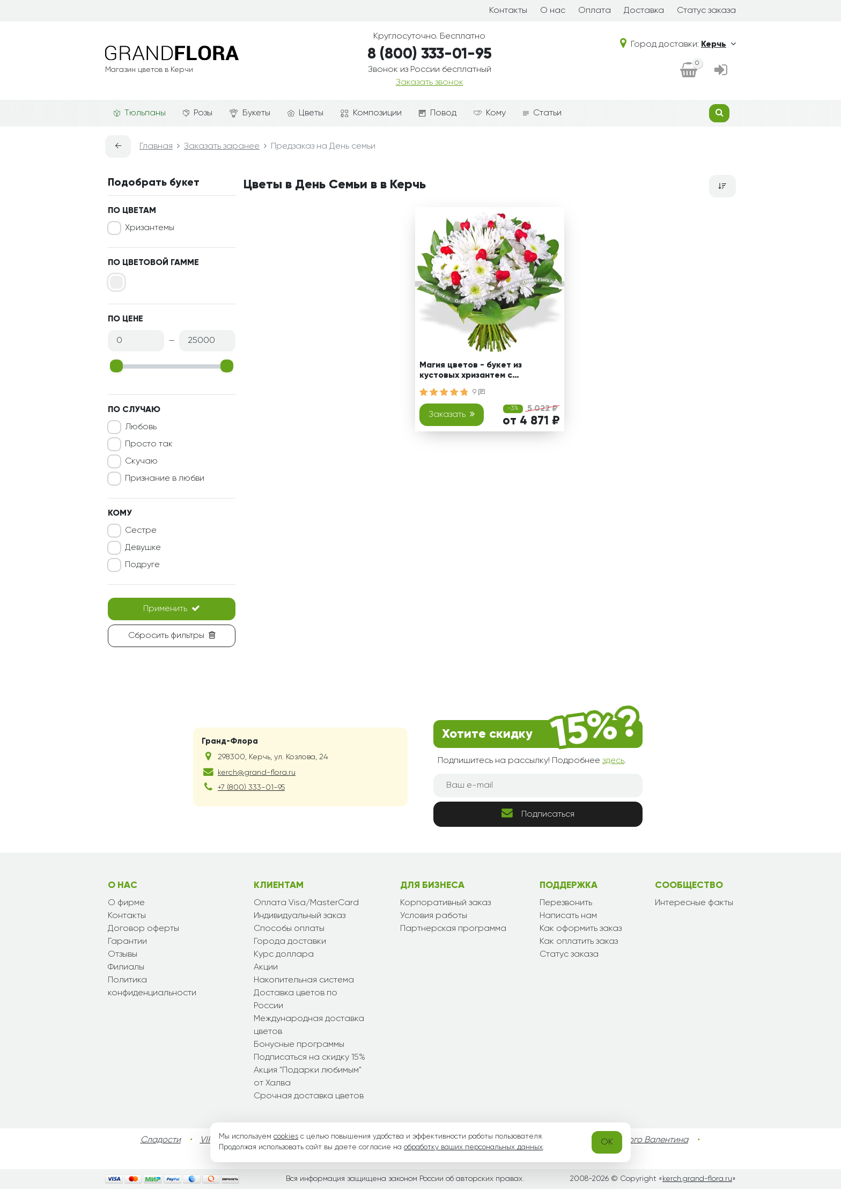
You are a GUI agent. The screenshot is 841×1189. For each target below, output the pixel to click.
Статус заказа (706, 10)
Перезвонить (566, 903)
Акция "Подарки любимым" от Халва (308, 1077)
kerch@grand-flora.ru (257, 772)
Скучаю (141, 461)
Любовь (141, 427)
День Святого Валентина (637, 1140)
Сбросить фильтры (172, 635)
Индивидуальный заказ (299, 916)
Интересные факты (694, 903)
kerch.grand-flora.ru (697, 1179)
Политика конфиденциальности (152, 986)
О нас (552, 10)
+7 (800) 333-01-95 (251, 787)
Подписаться (537, 813)
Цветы (305, 113)
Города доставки (290, 941)
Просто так (149, 444)
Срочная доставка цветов (309, 1096)
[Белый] (116, 282)
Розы (197, 113)
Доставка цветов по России (295, 999)
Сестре (141, 530)
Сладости (161, 1140)
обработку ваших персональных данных (473, 1147)
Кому (490, 113)
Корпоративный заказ (445, 903)
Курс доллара (284, 954)
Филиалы (126, 967)
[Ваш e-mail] (538, 785)
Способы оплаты (289, 928)
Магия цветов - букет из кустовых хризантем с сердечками (470, 372)
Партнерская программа (453, 928)
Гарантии (127, 941)
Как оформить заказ (581, 928)
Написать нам (568, 916)
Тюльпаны (140, 113)
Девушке (143, 548)
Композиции (371, 113)
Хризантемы (149, 228)
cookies (286, 1136)
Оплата (594, 10)
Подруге (142, 565)
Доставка (644, 10)
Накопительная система (304, 980)
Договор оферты (143, 928)
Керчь (718, 44)
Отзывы (122, 954)
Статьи (542, 113)
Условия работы (433, 916)
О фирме (126, 903)
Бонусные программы (299, 1044)
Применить (171, 608)
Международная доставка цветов (309, 1025)
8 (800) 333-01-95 (429, 54)
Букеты (250, 113)
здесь (613, 761)
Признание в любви (164, 478)
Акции (266, 967)
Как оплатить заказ (579, 941)
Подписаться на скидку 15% (309, 1057)
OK (607, 1142)
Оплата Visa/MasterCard (306, 903)
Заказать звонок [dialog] (429, 82)
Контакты (508, 10)
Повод (437, 113)
